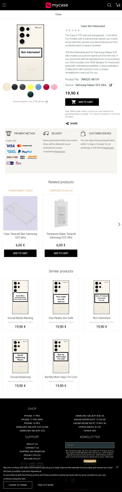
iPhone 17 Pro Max (32, 419)
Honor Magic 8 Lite (90, 427)
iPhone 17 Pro (32, 416)
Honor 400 (90, 430)
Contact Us (32, 447)
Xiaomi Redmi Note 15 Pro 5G (89, 423)
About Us (32, 444)
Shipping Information (32, 451)
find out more (46, 485)
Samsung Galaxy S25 (32, 430)
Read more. (60, 151)
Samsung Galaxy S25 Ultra (32, 427)
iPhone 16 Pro (32, 423)
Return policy (32, 458)
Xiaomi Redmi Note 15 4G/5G (90, 419)
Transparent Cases (20, 190)
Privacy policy (32, 455)
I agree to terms (18, 485)
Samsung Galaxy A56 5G (89, 416)
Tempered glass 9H (61, 190)
